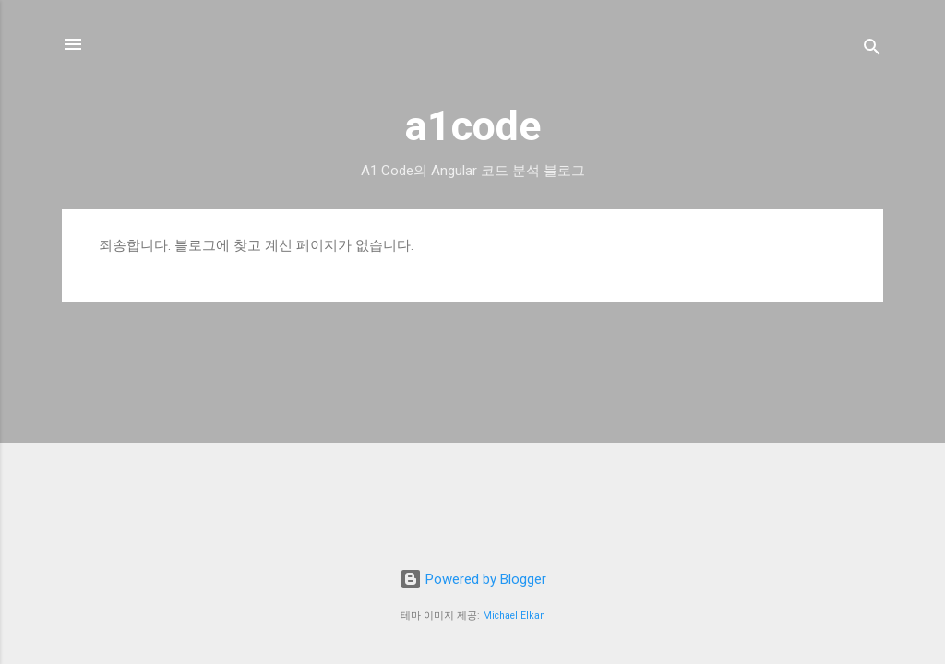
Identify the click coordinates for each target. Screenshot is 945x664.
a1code (473, 125)
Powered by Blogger (473, 579)
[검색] (872, 50)
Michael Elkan (514, 616)
